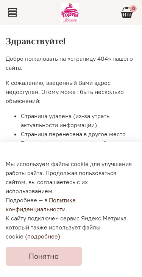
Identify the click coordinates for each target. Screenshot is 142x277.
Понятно (44, 256)
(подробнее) (42, 236)
